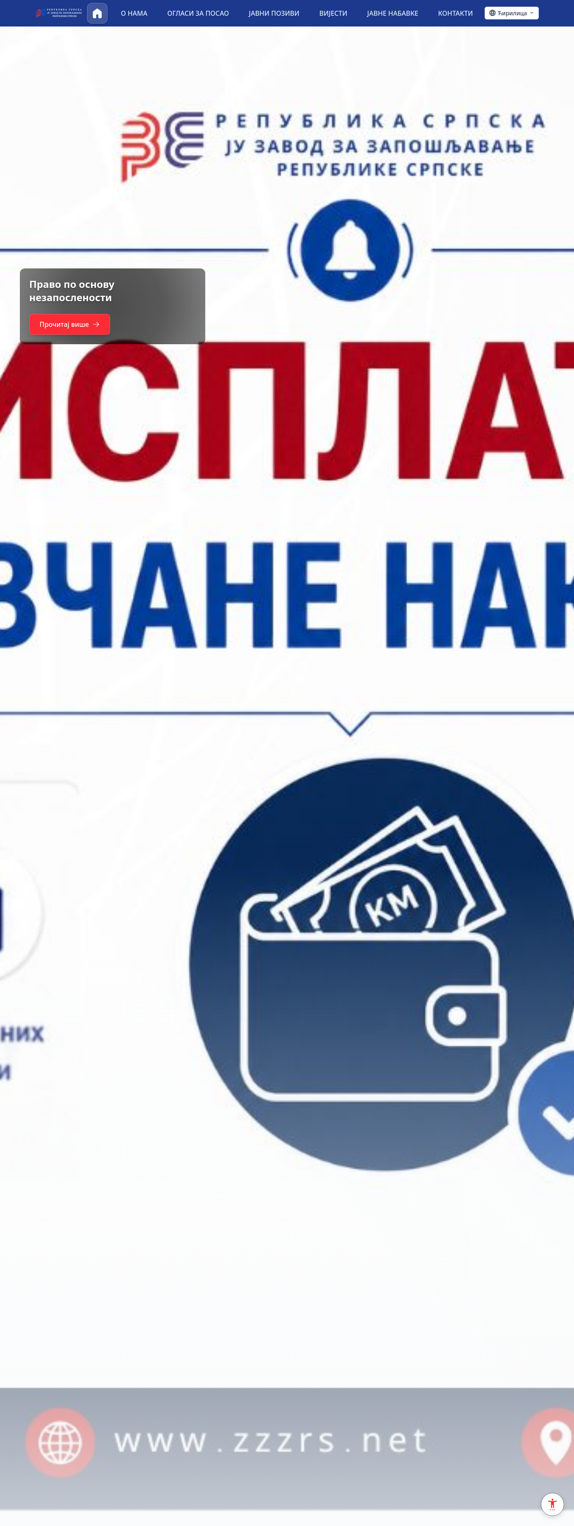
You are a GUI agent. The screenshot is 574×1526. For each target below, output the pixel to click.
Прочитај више (73, 324)
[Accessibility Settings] (552, 1504)
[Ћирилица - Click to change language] (512, 13)
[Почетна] (97, 13)
